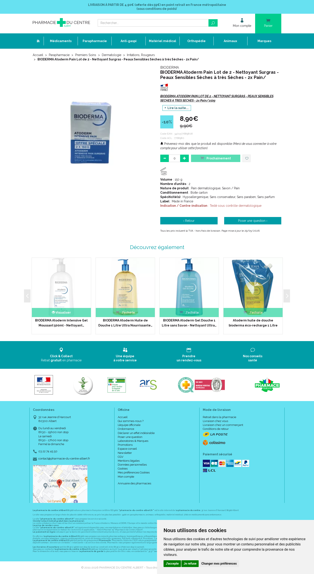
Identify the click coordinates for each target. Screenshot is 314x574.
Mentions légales (129, 460)
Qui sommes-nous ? (130, 421)
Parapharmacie (59, 55)
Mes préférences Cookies (134, 472)
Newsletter (125, 452)
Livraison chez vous (215, 421)
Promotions (125, 444)
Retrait (61, 355)
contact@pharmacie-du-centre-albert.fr (64, 459)
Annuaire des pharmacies (134, 483)
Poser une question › (252, 220)
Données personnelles (132, 464)
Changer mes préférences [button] (219, 563)
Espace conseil (127, 448)
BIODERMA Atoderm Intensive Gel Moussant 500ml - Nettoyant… (61, 323)
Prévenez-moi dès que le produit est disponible (196, 143)
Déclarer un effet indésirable (136, 433)
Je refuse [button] (190, 563)
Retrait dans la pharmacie (219, 417)
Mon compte (126, 476)
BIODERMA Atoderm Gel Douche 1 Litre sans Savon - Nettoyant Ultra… (189, 323)
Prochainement (215, 158)
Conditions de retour (216, 428)
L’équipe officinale (129, 425)
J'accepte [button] (172, 563)
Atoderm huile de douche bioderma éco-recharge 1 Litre (253, 323)
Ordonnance (126, 428)
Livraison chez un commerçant (223, 425)
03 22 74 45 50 (47, 451)
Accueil (38, 55)
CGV (120, 456)
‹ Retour (189, 220)
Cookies (123, 468)
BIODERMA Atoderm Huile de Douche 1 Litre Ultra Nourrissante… (125, 323)
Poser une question (130, 437)
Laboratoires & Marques (133, 440)
